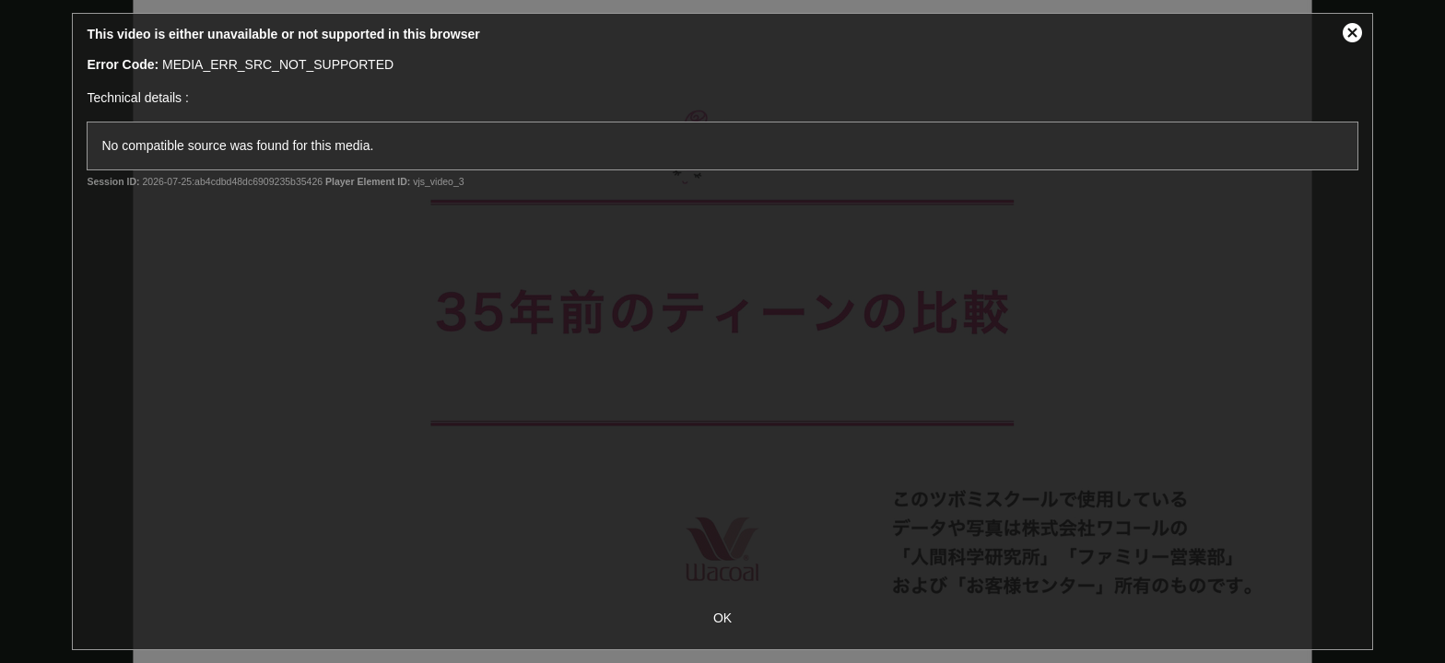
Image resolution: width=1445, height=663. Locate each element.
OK (722, 618)
